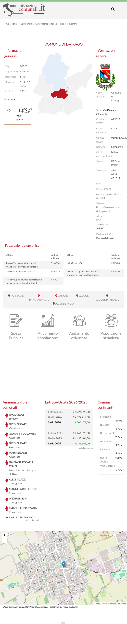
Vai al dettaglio (33, 495)
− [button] (4, 515)
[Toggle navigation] (113, 9)
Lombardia (26, 23)
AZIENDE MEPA (64, 303)
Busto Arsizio (104, 459)
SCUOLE (84, 295)
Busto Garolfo (108, 432)
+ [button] (4, 510)
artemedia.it (60, 620)
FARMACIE (17, 295)
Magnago (105, 416)
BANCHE (63, 295)
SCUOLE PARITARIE (107, 299)
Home (6, 23)
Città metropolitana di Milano (50, 23)
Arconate (105, 441)
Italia (14, 23)
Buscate (104, 424)
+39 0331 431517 (115, 174)
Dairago (73, 23)
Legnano (105, 449)
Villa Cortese (107, 465)
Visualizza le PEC (102, 226)
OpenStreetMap (109, 579)
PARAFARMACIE (39, 299)
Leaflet (97, 579)
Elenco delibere (105, 238)
